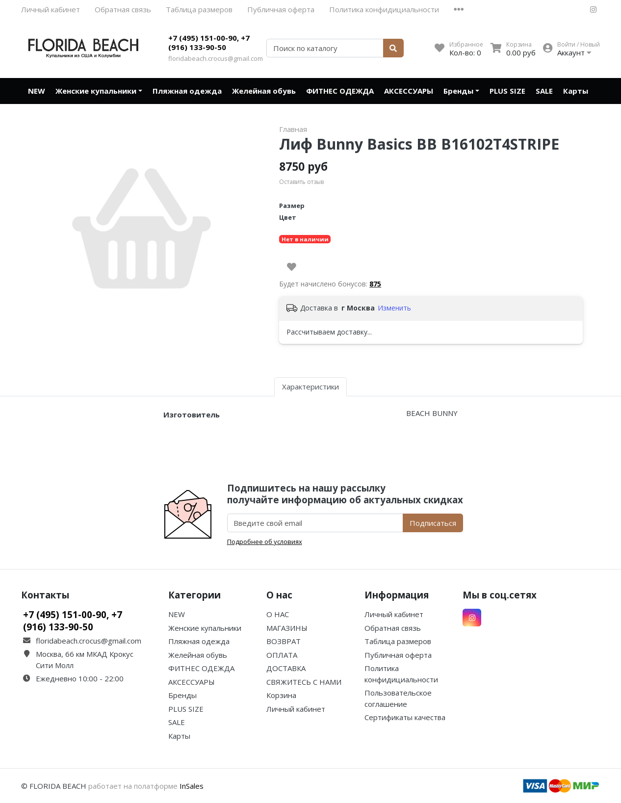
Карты (575, 91)
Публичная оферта (280, 9)
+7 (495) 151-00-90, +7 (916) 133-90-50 (209, 42)
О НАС (277, 614)
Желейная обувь (264, 91)
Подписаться (433, 523)
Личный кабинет (50, 9)
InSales (192, 786)
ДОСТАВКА (286, 668)
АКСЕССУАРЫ (408, 91)
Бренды (458, 91)
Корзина (281, 695)
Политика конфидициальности (384, 9)
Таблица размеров (199, 9)
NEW (36, 91)
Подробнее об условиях (264, 541)
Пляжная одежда (187, 91)
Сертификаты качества (404, 717)
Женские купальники (95, 91)
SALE (544, 91)
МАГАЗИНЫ (287, 628)
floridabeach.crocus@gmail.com (215, 58)
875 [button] (375, 283)
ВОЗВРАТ (283, 641)
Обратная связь (123, 9)
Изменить (394, 307)
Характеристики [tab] (310, 386)
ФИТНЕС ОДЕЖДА (340, 91)
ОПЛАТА (281, 655)
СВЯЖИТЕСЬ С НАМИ (303, 682)
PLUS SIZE (507, 91)
